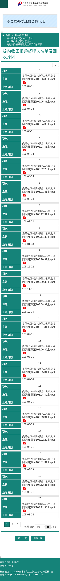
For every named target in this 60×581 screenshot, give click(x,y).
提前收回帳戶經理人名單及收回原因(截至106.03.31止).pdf (39, 145)
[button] (48, 527)
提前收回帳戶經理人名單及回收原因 (24, 44)
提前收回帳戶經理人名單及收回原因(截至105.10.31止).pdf (39, 258)
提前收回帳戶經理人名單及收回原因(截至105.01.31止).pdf (39, 461)
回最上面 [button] (37, 538)
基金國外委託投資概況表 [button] (26, 21)
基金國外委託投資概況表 (19, 41)
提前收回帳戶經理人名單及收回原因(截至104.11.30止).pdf (39, 506)
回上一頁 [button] (22, 538)
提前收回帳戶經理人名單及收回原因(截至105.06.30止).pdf (39, 348)
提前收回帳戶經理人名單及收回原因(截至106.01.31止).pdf (39, 190)
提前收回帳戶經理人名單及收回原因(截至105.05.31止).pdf (39, 370)
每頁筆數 (29, 526)
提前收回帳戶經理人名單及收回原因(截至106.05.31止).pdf (39, 100)
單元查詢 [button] (55, 65)
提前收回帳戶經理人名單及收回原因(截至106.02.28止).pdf (39, 168)
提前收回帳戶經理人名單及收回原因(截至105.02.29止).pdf (39, 438)
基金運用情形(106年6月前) (20, 38)
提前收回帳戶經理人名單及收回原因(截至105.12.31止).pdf (39, 213)
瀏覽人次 (4, 566)
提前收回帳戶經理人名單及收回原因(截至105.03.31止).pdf (39, 415)
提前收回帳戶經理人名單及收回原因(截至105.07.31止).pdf (39, 325)
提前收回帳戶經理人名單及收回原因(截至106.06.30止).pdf (39, 77)
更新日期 (4, 562)
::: (1, 9)
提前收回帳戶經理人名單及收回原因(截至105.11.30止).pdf (39, 235)
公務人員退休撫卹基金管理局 (34, 4)
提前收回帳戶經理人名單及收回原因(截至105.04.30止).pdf (39, 393)
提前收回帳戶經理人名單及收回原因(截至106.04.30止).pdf (39, 122)
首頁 (8, 35)
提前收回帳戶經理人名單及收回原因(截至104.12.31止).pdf (39, 483)
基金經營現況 (21, 35)
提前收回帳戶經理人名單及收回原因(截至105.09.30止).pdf (39, 280)
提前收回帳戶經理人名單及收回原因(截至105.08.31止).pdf (39, 303)
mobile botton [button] (4, 4)
